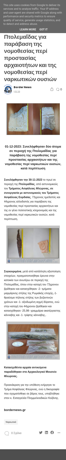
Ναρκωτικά (11, 422)
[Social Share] (52, 89)
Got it (43, 29)
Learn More (28, 29)
